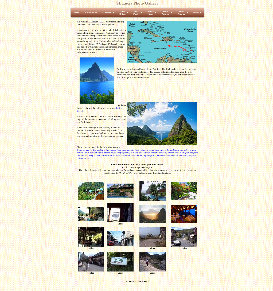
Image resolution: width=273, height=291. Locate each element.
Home (76, 13)
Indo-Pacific (136, 12)
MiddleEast (150, 12)
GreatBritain (122, 12)
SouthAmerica (165, 12)
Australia (89, 12)
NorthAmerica (181, 12)
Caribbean (106, 13)
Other (195, 13)
